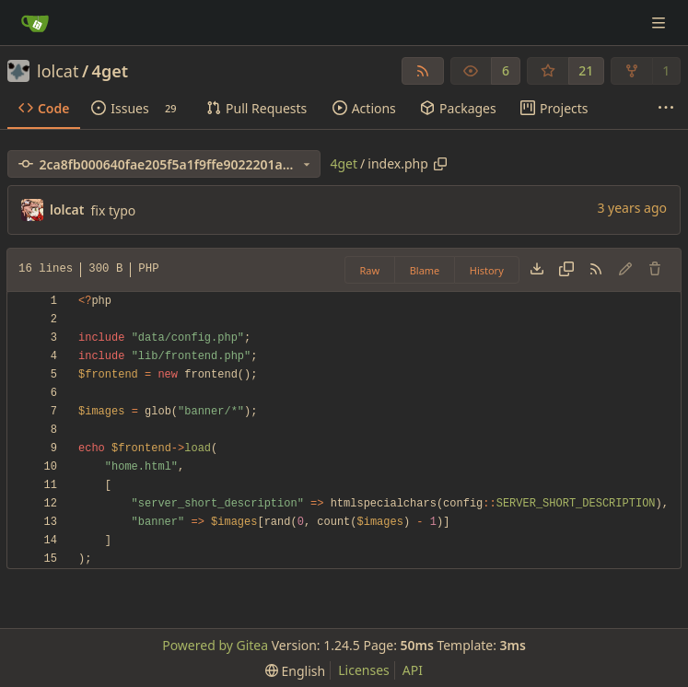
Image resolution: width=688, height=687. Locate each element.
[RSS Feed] (423, 71)
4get (110, 71)
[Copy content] (566, 269)
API (412, 670)
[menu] (295, 671)
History (487, 270)
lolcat (57, 71)
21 (585, 70)
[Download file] (537, 269)
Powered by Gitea (215, 645)
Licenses (364, 670)
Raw (370, 270)
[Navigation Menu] (660, 22)
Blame (425, 270)
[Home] (35, 23)
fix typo (112, 210)
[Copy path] (440, 163)
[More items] (666, 108)
